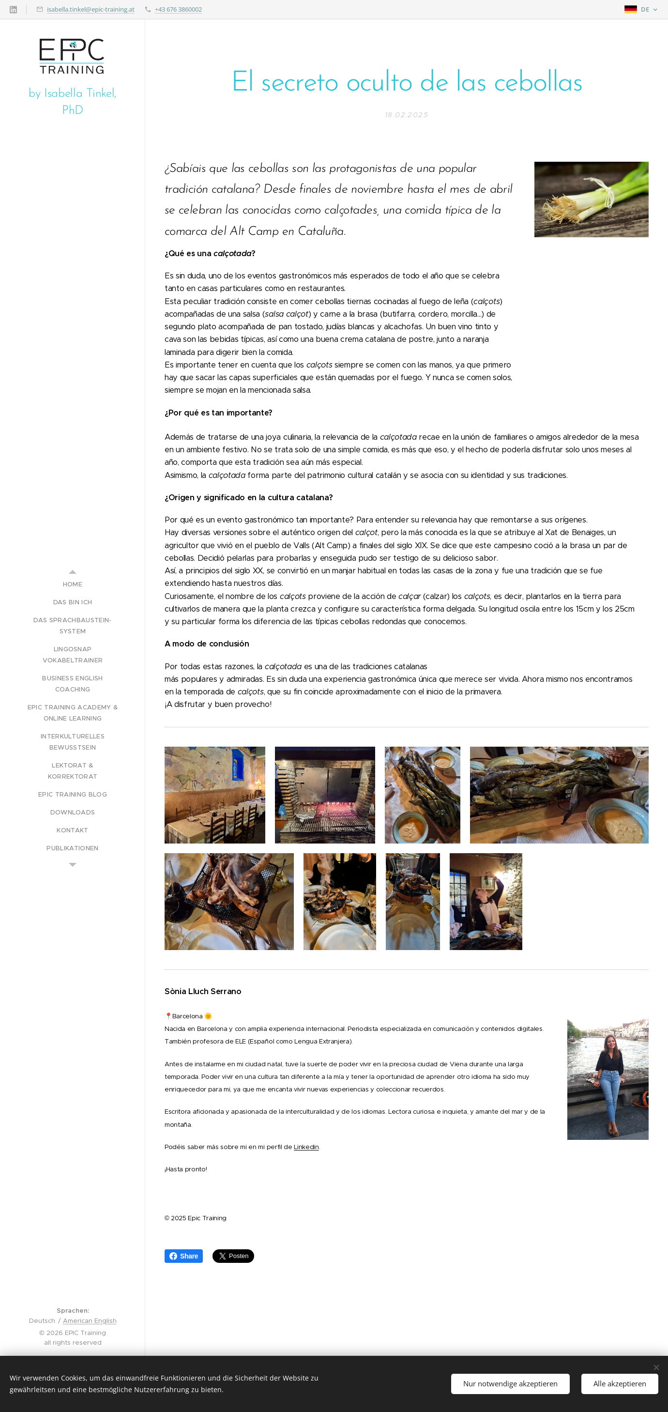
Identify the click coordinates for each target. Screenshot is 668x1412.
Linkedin (306, 1146)
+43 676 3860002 (178, 9)
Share (183, 1256)
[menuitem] (72, 584)
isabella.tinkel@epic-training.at (91, 9)
